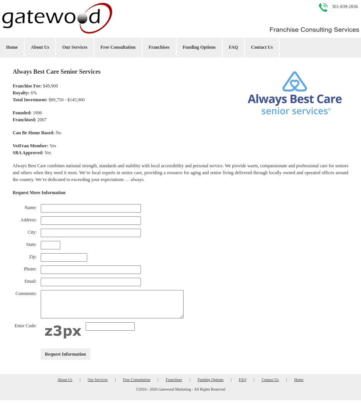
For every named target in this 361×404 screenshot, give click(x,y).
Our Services (74, 47)
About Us (40, 47)
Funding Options (199, 47)
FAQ (233, 47)
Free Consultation (118, 47)
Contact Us (262, 47)
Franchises (159, 47)
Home (12, 47)
